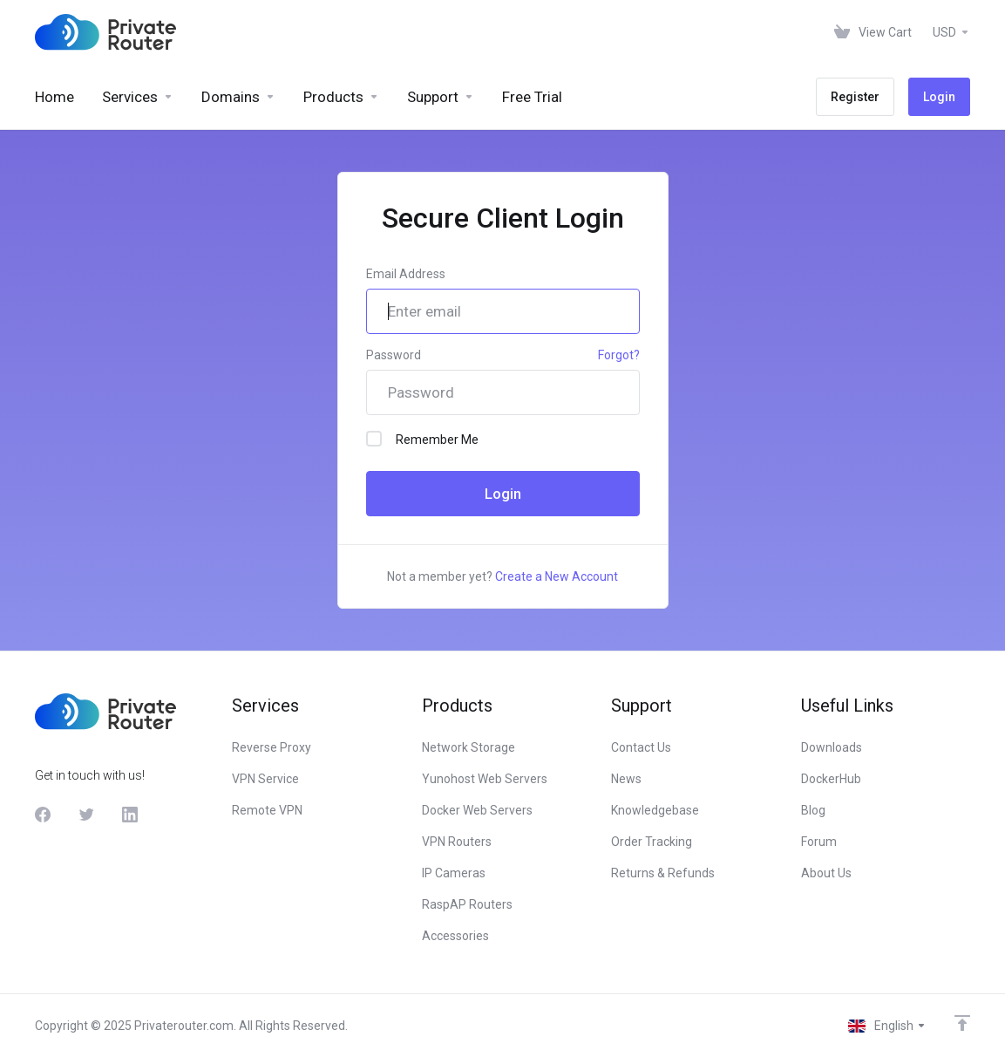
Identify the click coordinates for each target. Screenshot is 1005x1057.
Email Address (405, 274)
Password (393, 355)
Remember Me (422, 439)
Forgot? (619, 355)
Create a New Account (556, 576)
